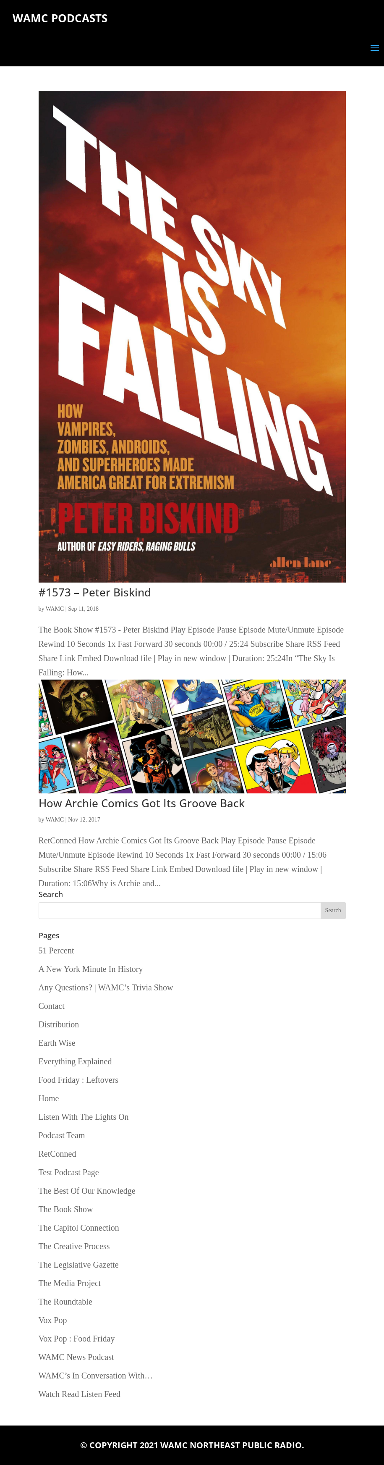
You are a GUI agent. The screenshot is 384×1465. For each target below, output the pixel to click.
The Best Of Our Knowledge (87, 1190)
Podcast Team (62, 1135)
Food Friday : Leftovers (79, 1079)
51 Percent (56, 950)
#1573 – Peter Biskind (95, 592)
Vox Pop (53, 1320)
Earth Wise (57, 1043)
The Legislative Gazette (79, 1264)
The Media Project (70, 1283)
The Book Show (66, 1209)
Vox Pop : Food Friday (77, 1338)
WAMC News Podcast (76, 1357)
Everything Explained (75, 1061)
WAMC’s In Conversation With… (96, 1375)
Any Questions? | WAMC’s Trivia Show (106, 987)
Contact (52, 1006)
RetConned (57, 1153)
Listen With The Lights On (84, 1116)
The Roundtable (65, 1301)
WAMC (55, 609)
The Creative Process (74, 1246)
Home (49, 1098)
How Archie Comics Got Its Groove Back (142, 803)
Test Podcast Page (69, 1172)
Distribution (59, 1024)
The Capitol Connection (79, 1227)
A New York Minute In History (91, 969)
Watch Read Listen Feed (80, 1394)
